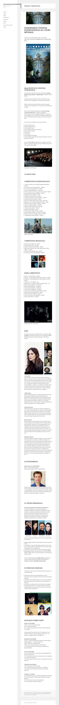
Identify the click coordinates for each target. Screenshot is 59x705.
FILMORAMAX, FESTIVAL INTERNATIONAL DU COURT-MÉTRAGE (37, 30)
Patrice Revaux (31, 94)
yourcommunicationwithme (12, 4)
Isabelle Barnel (6, 17)
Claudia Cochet (40, 558)
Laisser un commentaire (32, 694)
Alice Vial (38, 545)
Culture (37, 692)
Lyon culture (5, 19)
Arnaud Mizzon (34, 693)
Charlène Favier (27, 542)
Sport (4, 23)
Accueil (4, 11)
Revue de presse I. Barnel (7, 25)
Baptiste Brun (40, 94)
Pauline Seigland (47, 549)
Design (4, 26)
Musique (4, 21)
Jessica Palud (27, 551)
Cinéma (4, 13)
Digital (4, 15)
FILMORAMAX (45, 693)
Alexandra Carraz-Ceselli (40, 560)
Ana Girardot (29, 693)
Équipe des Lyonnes (29, 560)
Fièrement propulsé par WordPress (30, 702)
